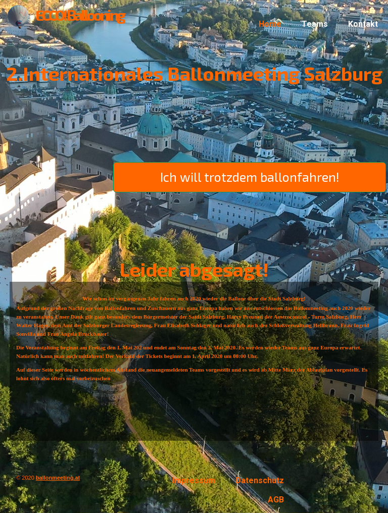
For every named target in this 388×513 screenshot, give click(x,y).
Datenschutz (259, 480)
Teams (315, 24)
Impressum (193, 480)
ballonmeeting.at (58, 478)
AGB (276, 499)
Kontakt (363, 24)
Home (270, 24)
